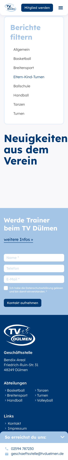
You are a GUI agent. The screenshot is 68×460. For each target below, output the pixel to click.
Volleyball (45, 400)
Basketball (22, 58)
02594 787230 (22, 448)
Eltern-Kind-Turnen (28, 77)
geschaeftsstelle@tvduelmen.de (37, 453)
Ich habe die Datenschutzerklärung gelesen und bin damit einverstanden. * (36, 289)
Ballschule (21, 86)
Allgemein (21, 49)
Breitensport (23, 67)
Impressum (17, 428)
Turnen (18, 113)
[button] (60, 7)
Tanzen (19, 104)
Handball (21, 95)
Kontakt (14, 423)
